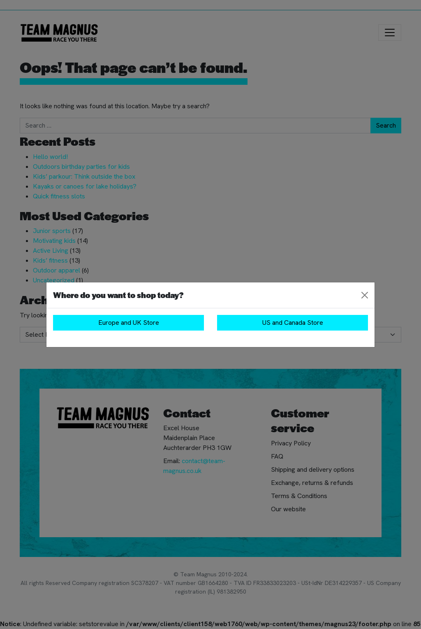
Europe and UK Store (128, 322)
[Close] (364, 295)
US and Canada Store (292, 322)
